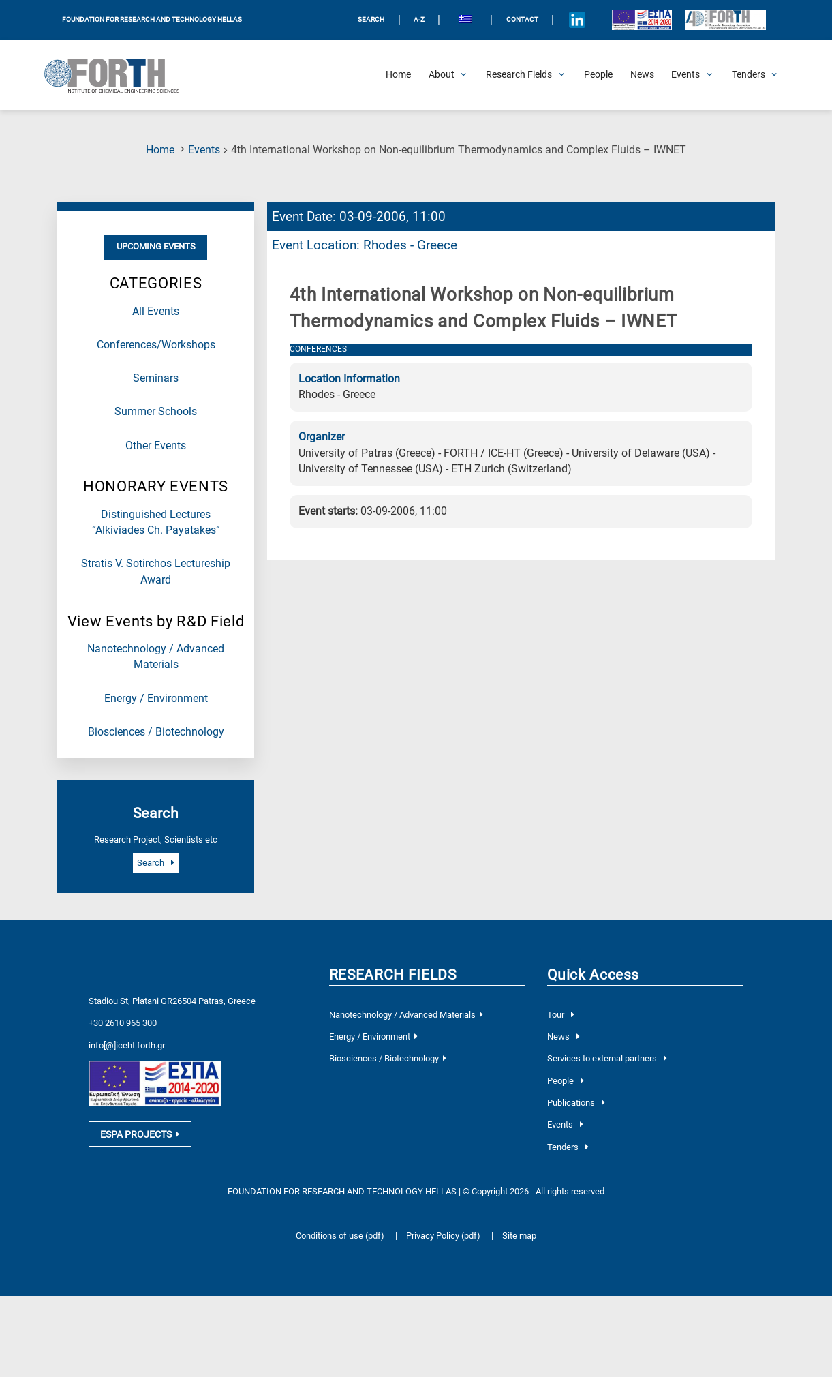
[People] (598, 75)
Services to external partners (606, 1058)
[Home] (398, 75)
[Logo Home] (118, 75)
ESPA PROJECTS (139, 1134)
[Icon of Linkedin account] (577, 20)
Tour (560, 1015)
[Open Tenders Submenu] (748, 75)
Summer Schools (155, 412)
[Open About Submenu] (441, 75)
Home (160, 150)
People (565, 1081)
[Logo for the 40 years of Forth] (725, 20)
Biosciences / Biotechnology (156, 732)
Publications (575, 1103)
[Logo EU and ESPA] (641, 20)
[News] (642, 75)
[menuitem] (465, 20)
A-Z (419, 19)
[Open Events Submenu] (685, 75)
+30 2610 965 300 (123, 1023)
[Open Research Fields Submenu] (519, 75)
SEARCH (371, 19)
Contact (522, 19)
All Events (155, 311)
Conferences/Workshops (156, 345)
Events (204, 150)
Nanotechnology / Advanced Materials (406, 1015)
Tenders (567, 1147)
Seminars (156, 378)
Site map (519, 1235)
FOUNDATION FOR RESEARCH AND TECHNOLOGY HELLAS (152, 19)
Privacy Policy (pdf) (444, 1235)
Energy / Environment (156, 699)
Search (155, 863)
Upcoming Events (156, 246)
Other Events (155, 446)
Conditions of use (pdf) (340, 1235)
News (563, 1036)
